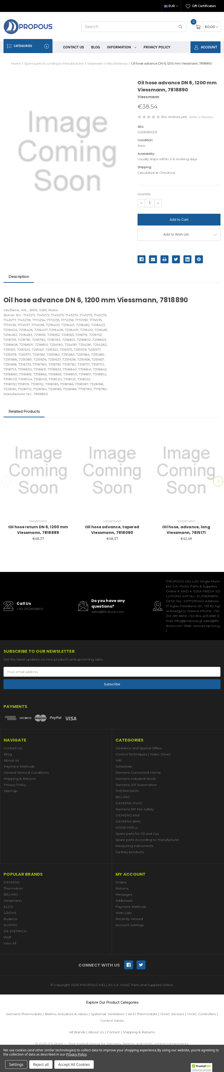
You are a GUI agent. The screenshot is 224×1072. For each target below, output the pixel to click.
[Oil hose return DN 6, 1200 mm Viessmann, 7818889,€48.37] (38, 470)
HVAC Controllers (201, 1014)
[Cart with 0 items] (211, 26)
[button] (201, 1067)
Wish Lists (124, 913)
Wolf (7, 937)
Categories (28, 46)
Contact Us (73, 47)
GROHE (10, 913)
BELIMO (123, 797)
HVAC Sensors (172, 1014)
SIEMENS (12, 882)
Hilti (119, 760)
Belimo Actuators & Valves (66, 1014)
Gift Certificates (201, 6)
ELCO (8, 907)
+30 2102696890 (30, 609)
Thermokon (13, 888)
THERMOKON (127, 791)
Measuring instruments (134, 846)
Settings (16, 1064)
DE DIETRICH (15, 931)
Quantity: (144, 194)
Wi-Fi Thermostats (142, 1014)
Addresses (124, 900)
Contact (113, 1032)
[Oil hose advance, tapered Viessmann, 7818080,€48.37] (112, 470)
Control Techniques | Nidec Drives (143, 754)
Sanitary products (130, 852)
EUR (171, 6)
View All (10, 943)
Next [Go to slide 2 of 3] (218, 481)
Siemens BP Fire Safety (135, 809)
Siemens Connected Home (138, 772)
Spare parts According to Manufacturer (147, 840)
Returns (122, 888)
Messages (124, 894)
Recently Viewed (129, 919)
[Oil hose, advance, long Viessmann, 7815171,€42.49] (186, 470)
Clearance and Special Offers (139, 748)
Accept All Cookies (74, 1064)
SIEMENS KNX (128, 815)
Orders (121, 882)
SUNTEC (10, 925)
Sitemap (11, 791)
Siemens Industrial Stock (136, 779)
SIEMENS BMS (128, 821)
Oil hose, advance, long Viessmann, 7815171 (186, 529)
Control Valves (112, 1020)
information (121, 47)
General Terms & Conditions (26, 772)
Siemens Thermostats (24, 1014)
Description (18, 276)
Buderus (10, 919)
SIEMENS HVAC (129, 803)
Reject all (41, 1064)
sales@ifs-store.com (107, 612)
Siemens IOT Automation (136, 785)
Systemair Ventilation (108, 1014)
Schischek (124, 766)
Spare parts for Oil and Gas (137, 833)
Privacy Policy (156, 47)
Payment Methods (19, 766)
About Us (96, 1032)
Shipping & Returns (20, 779)
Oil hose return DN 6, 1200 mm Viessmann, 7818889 (38, 529)
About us (11, 760)
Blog (95, 47)
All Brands (77, 1032)
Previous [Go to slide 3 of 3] (6, 481)
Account (205, 47)
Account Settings (130, 925)
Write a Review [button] (201, 117)
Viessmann (13, 900)
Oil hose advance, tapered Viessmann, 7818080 (112, 529)
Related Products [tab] (24, 411)
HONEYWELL (127, 827)
